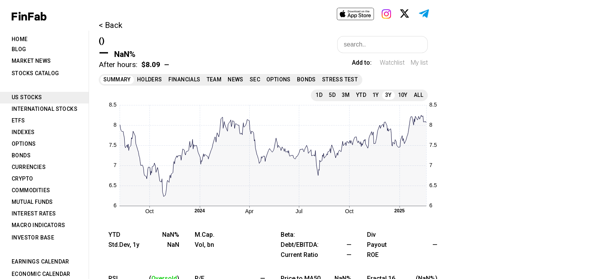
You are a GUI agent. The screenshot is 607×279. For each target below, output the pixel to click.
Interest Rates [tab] (34, 213)
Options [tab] (24, 144)
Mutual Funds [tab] (32, 202)
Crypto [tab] (22, 179)
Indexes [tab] (23, 132)
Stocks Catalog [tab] (35, 73)
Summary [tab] (117, 79)
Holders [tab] (149, 79)
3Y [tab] (388, 95)
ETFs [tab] (18, 120)
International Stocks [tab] (44, 109)
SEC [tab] (255, 79)
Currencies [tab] (29, 167)
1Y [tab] (375, 95)
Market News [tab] (31, 61)
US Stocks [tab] (27, 97)
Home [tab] (20, 39)
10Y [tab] (403, 95)
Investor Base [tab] (33, 237)
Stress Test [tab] (340, 79)
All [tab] (418, 95)
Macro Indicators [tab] (38, 225)
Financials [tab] (184, 79)
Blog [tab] (19, 49)
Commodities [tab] (31, 190)
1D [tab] (319, 95)
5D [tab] (332, 95)
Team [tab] (214, 79)
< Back (110, 25)
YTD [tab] (361, 95)
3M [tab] (346, 95)
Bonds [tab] (21, 155)
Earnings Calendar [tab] (40, 261)
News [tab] (235, 79)
